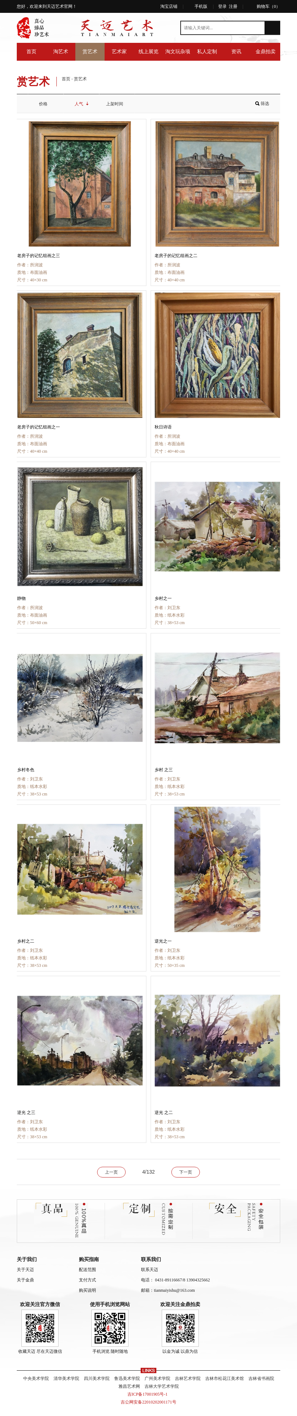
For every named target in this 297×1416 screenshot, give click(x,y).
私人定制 (207, 51)
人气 (82, 103)
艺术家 (119, 51)
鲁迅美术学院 (127, 1378)
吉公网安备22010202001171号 (148, 1402)
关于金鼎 (25, 1279)
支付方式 (87, 1279)
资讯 (236, 51)
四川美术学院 (97, 1378)
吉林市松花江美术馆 (224, 1378)
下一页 (185, 1172)
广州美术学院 (157, 1378)
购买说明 (87, 1290)
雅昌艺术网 (129, 1386)
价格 (46, 103)
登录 (222, 6)
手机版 (201, 6)
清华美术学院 (66, 1378)
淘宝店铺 (168, 6)
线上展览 (148, 51)
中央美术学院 (36, 1378)
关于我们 (27, 1259)
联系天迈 (149, 1269)
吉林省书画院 (261, 1378)
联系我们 (151, 1259)
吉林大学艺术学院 (162, 1386)
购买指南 (89, 1259)
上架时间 (117, 103)
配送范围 (87, 1269)
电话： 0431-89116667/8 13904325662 (175, 1279)
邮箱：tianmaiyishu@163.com (168, 1290)
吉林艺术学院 (188, 1378)
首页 (31, 51)
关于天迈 (25, 1269)
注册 (233, 6)
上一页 (111, 1172)
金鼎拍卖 (266, 51)
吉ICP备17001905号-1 (148, 1394)
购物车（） (268, 6)
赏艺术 (89, 51)
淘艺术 (60, 51)
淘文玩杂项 (177, 51)
